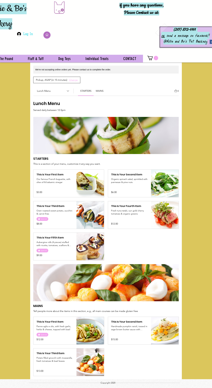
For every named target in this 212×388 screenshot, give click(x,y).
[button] (152, 58)
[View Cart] (177, 90)
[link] (85, 90)
